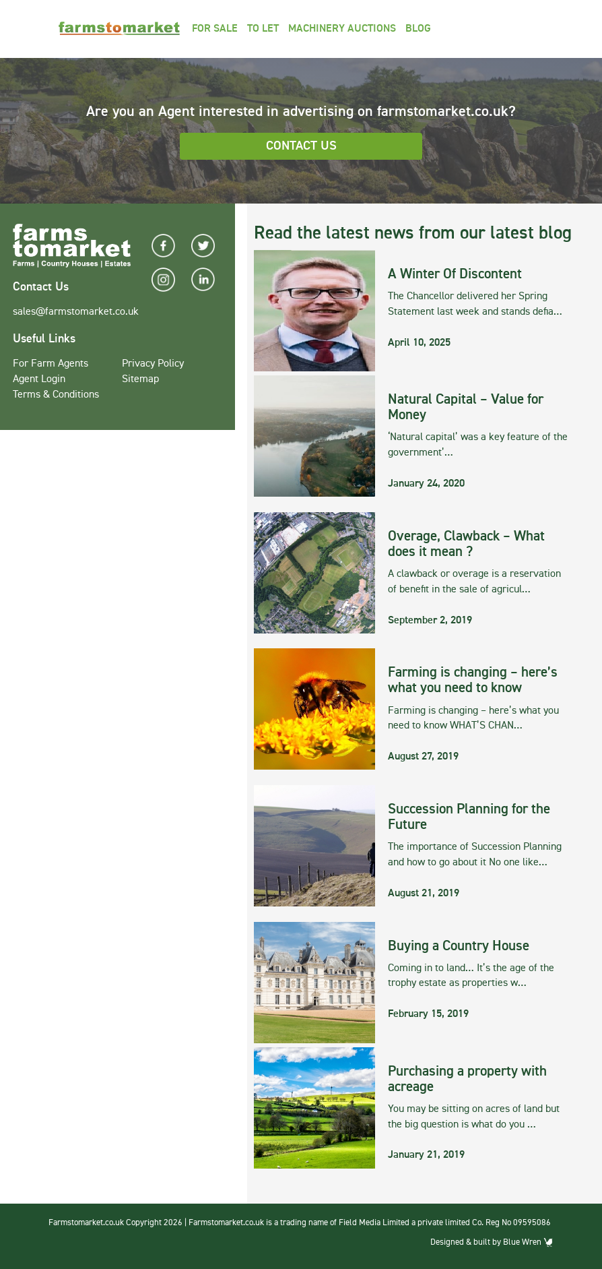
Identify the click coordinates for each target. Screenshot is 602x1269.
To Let (263, 29)
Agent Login (39, 379)
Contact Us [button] (301, 146)
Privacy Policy (153, 364)
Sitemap (140, 379)
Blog (418, 29)
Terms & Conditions (56, 395)
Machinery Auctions (342, 29)
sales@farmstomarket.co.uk (76, 312)
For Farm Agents (50, 364)
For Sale (215, 29)
